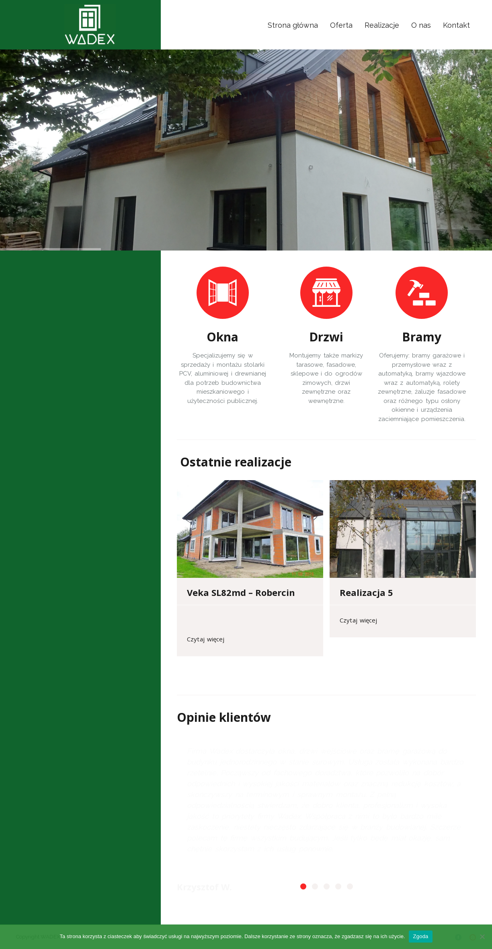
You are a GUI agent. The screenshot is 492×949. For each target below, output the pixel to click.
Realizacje (382, 25)
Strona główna (293, 25)
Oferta (341, 25)
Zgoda (420, 936)
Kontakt (456, 25)
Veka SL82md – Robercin (241, 592)
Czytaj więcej (205, 639)
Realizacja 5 (366, 592)
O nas (421, 25)
